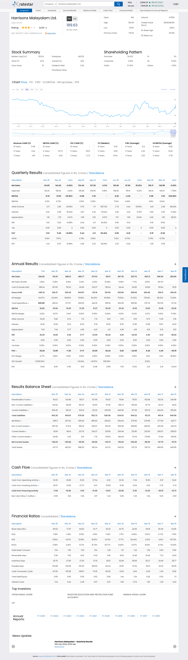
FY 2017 (143, 616)
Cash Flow (108, 10)
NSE (69, 18)
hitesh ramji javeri (22, 594)
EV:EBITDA (49, 82)
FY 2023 (67, 616)
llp (13, 602)
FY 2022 (80, 616)
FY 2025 (41, 616)
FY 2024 (54, 616)
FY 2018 (131, 616)
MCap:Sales (64, 82)
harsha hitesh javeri (134, 594)
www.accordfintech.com (47, 656)
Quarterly (52, 10)
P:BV (38, 82)
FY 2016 (156, 616)
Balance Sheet (89, 10)
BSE (75, 18)
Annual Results (69, 10)
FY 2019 (118, 616)
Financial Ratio (126, 10)
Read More (59, 647)
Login (176, 3)
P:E (31, 82)
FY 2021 (93, 616)
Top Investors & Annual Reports (154, 10)
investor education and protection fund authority (90, 596)
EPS (77, 82)
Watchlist (51, 33)
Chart (38, 10)
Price (24, 82)
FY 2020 (106, 616)
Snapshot (24, 10)
